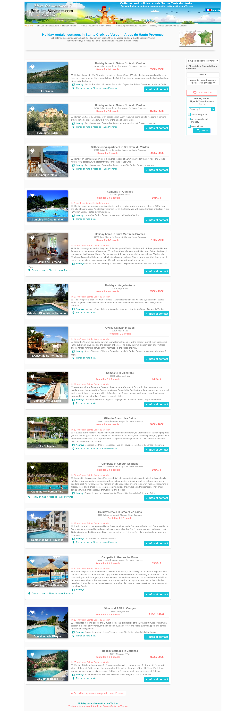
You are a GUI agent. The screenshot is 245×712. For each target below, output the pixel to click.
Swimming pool (197, 114)
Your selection (202, 92)
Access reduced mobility (198, 120)
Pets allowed (196, 126)
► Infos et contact (156, 89)
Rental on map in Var (84, 219)
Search (202, 131)
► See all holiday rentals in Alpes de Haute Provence (98, 693)
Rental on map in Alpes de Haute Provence (95, 88)
